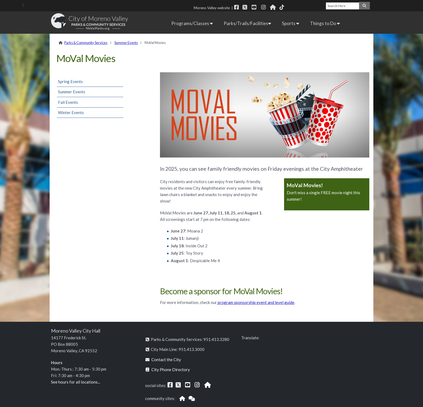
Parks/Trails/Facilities (247, 23)
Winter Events (71, 112)
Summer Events (126, 42)
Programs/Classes (192, 23)
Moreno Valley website (212, 8)
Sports (290, 23)
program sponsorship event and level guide (255, 302)
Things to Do (325, 23)
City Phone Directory (167, 369)
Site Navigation (39, 4)
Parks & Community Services (85, 42)
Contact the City (163, 359)
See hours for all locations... (75, 381)
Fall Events (68, 102)
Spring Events (70, 81)
